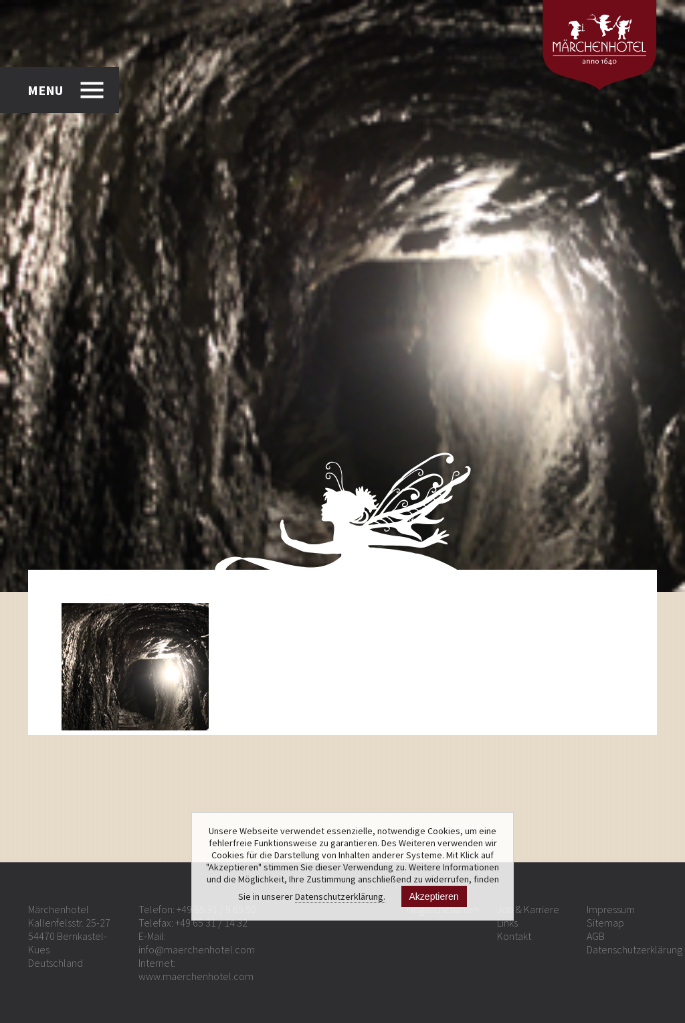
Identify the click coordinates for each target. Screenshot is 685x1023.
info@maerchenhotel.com (196, 949)
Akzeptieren (434, 896)
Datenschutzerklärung (634, 949)
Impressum (611, 909)
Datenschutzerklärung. (340, 896)
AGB (596, 936)
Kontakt (514, 936)
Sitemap (605, 922)
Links (507, 922)
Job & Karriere (528, 909)
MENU (45, 90)
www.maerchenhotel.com (196, 976)
